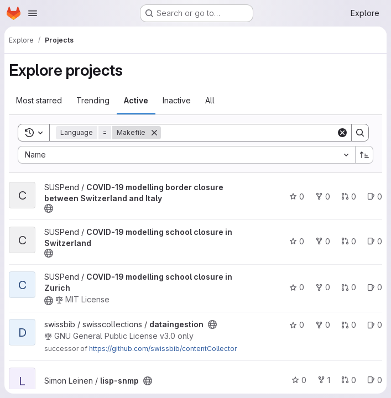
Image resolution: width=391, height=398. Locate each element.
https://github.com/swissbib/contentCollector (163, 348)
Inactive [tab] (177, 100)
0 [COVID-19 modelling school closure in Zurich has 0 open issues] (374, 287)
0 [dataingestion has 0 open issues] (374, 324)
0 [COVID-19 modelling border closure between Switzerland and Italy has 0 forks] (322, 196)
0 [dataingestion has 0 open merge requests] (348, 324)
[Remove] (154, 132)
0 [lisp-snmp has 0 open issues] (374, 380)
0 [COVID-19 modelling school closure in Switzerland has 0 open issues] (374, 241)
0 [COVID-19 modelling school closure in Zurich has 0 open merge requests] (348, 287)
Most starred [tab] (39, 100)
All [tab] (210, 100)
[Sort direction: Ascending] (364, 155)
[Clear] (342, 132)
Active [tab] (136, 100)
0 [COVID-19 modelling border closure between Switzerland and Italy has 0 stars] (296, 196)
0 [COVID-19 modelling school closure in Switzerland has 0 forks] (322, 241)
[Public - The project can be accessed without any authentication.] (48, 208)
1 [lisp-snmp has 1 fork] (323, 380)
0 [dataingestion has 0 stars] (296, 324)
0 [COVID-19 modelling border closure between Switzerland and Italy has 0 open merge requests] (348, 196)
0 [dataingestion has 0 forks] (322, 324)
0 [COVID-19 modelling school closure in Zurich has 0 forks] (322, 287)
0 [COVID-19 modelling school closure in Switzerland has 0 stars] (296, 241)
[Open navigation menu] (32, 13)
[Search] (248, 132)
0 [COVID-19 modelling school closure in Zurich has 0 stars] (296, 287)
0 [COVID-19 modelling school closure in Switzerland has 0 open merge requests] (348, 241)
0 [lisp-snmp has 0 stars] (298, 380)
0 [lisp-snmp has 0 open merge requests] (348, 380)
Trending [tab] (93, 100)
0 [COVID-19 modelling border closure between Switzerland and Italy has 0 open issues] (374, 196)
